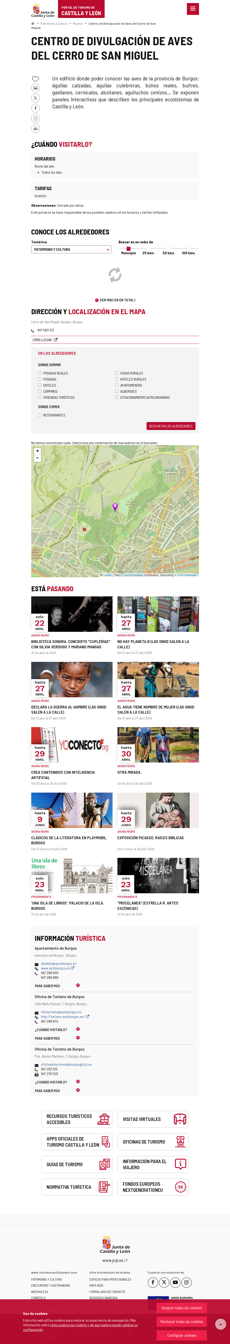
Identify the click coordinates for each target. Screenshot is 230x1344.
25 (148, 253)
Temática (39, 242)
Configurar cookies (181, 1335)
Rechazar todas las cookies (181, 1321)
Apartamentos (128, 385)
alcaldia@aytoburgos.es (58, 963)
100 (189, 253)
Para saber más (47, 985)
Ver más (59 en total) (117, 300)
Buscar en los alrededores (171, 426)
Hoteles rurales (130, 379)
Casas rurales (129, 373)
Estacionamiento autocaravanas (142, 397)
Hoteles (47, 385)
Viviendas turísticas (56, 397)
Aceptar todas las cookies (181, 1307)
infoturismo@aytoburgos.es (61, 1012)
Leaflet (106, 575)
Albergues (126, 391)
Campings (48, 391)
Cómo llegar (42, 339)
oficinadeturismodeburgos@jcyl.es (66, 1064)
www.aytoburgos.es (57, 968)
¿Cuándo (51, 1029)
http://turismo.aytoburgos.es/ (65, 1016)
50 (169, 253)
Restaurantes (51, 415)
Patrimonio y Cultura (54, 23)
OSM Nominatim (187, 575)
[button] (37, 451)
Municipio (128, 253)
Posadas (47, 379)
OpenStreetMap (133, 575)
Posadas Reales (53, 373)
